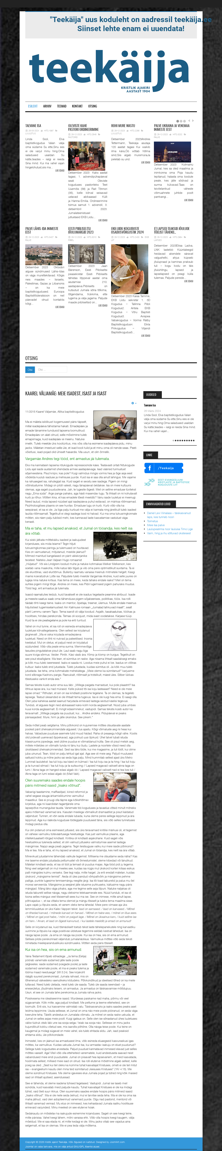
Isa (33, 126)
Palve (157, 137)
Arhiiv (47, 106)
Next (192, 121)
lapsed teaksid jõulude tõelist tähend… (172, 230)
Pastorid (73, 137)
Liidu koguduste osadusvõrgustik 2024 (127, 230)
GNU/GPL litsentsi (83, 1144)
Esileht (33, 106)
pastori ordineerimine (83, 128)
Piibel (71, 240)
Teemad (61, 106)
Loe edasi (59, 171)
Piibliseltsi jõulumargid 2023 (80, 230)
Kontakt (77, 106)
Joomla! (29, 1144)
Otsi (30, 368)
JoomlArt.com (117, 1140)
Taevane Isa (150, 404)
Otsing (92, 106)
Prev (188, 121)
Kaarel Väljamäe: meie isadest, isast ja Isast (69, 392)
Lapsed (158, 240)
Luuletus (30, 133)
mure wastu (123, 126)
